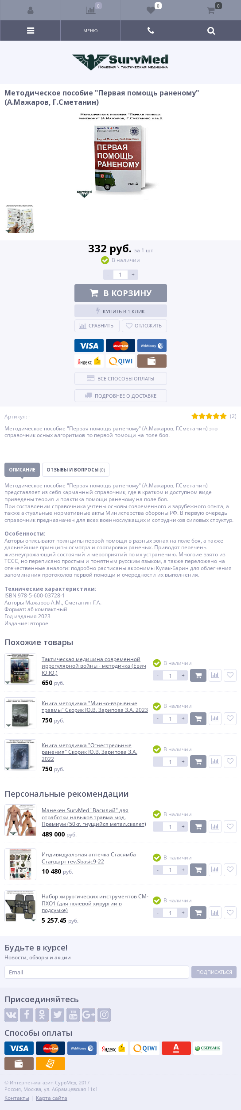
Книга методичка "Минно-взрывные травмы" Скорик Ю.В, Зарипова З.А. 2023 (95, 707)
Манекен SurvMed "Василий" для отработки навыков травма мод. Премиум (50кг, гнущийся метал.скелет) (94, 817)
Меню (90, 30)
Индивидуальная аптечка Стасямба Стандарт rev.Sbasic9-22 (89, 858)
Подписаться (214, 972)
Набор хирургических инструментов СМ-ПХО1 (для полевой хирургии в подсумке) (95, 903)
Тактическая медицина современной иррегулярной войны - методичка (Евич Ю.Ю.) (94, 666)
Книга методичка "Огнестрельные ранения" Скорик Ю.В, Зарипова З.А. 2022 (89, 752)
